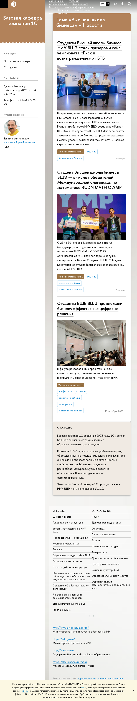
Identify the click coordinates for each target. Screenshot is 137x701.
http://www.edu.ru (63, 650)
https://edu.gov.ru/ (64, 639)
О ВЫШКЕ (59, 510)
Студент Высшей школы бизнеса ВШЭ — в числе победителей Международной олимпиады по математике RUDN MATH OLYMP (89, 179)
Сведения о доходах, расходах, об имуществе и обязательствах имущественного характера (71, 576)
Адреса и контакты (87, 678)
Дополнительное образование (110, 558)
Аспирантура (99, 552)
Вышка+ (96, 540)
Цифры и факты (62, 516)
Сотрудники (11, 67)
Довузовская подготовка (106, 522)
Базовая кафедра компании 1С (22, 20)
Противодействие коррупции (70, 567)
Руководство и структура (68, 522)
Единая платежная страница (69, 603)
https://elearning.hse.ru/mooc (70, 661)
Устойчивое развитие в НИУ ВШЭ (69, 530)
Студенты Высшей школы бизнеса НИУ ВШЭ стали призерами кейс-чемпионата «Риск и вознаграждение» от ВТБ (89, 50)
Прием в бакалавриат (104, 534)
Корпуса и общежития (66, 543)
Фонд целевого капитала (67, 561)
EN (107, 3)
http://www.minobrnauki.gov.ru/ (71, 627)
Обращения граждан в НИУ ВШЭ (71, 555)
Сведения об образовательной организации (71, 587)
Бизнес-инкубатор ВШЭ (105, 570)
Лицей (95, 516)
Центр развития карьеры (106, 564)
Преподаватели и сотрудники (70, 537)
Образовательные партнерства (110, 575)
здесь (84, 687)
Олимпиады (98, 528)
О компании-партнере (17, 61)
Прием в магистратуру (105, 546)
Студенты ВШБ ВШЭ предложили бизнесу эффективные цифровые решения (89, 308)
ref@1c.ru (9, 147)
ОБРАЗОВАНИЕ (101, 510)
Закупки (57, 549)
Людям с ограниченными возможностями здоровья (68, 596)
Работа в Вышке (62, 609)
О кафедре (64, 427)
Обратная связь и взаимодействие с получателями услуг (111, 585)
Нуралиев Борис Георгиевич (20, 142)
